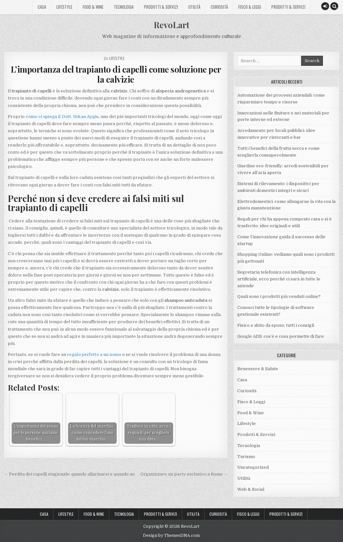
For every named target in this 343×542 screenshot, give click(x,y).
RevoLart (171, 24)
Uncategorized (253, 467)
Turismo (246, 456)
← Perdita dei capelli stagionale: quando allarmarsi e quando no (69, 474)
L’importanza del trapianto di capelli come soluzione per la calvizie (116, 74)
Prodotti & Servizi (161, 7)
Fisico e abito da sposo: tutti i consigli (275, 325)
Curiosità (219, 7)
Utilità (194, 7)
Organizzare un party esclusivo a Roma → (184, 474)
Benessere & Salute (257, 368)
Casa (42, 7)
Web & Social (250, 489)
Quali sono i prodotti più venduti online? (279, 296)
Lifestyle (64, 7)
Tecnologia (124, 7)
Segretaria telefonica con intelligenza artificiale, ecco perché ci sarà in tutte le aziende (278, 279)
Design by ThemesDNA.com (171, 535)
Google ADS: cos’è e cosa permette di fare (280, 336)
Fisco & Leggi (249, 7)
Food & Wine (93, 7)
